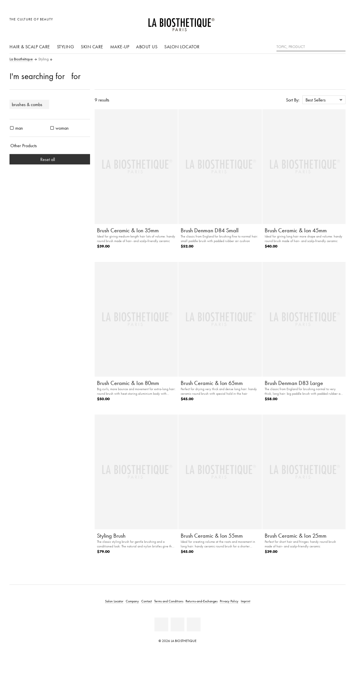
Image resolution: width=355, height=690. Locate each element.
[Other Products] (49, 145)
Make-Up (119, 46)
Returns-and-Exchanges (201, 601)
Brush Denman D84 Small (209, 230)
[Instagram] (194, 624)
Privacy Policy (229, 601)
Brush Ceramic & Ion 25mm (296, 535)
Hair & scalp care (29, 46)
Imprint (245, 601)
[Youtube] (177, 624)
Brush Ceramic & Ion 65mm (212, 382)
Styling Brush (111, 535)
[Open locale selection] (313, 22)
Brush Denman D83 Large (294, 382)
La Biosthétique (21, 59)
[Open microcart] (339, 22)
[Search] (341, 46)
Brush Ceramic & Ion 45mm (296, 230)
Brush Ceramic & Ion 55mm (212, 535)
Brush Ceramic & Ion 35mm (128, 230)
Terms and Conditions (168, 601)
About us (146, 46)
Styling (65, 46)
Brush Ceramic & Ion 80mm (128, 382)
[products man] (12, 128)
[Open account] (326, 22)
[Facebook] (161, 624)
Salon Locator (182, 46)
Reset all (50, 159)
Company (132, 601)
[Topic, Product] (311, 47)
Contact (146, 601)
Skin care (92, 46)
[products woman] (52, 128)
